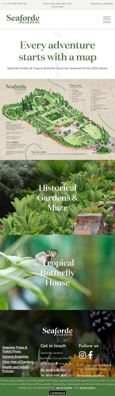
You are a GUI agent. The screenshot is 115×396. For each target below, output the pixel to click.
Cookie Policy (85, 365)
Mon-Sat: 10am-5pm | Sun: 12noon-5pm (59, 5)
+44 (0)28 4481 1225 (16, 3)
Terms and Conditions (90, 361)
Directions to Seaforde (102, 3)
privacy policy (87, 387)
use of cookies (64, 387)
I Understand (57, 392)
